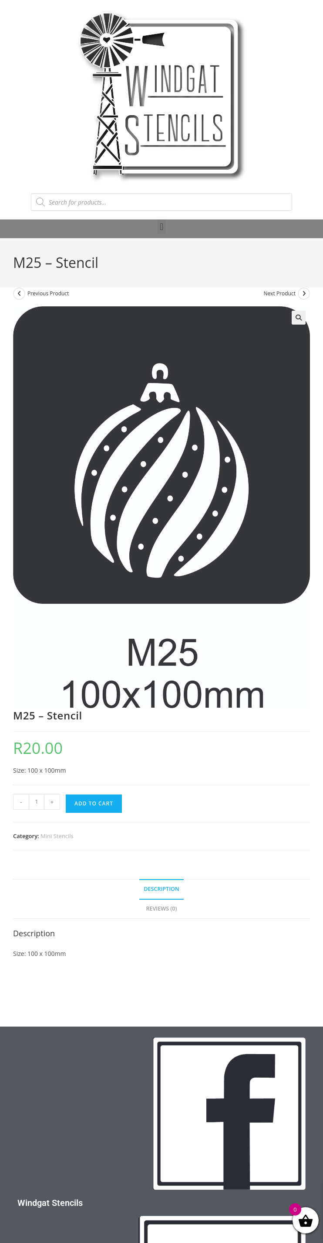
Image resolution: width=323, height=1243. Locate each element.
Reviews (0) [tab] (161, 908)
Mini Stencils (57, 836)
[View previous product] (19, 294)
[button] (161, 226)
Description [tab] (161, 889)
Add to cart (93, 803)
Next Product (279, 293)
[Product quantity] (36, 802)
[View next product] (304, 294)
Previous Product (48, 293)
